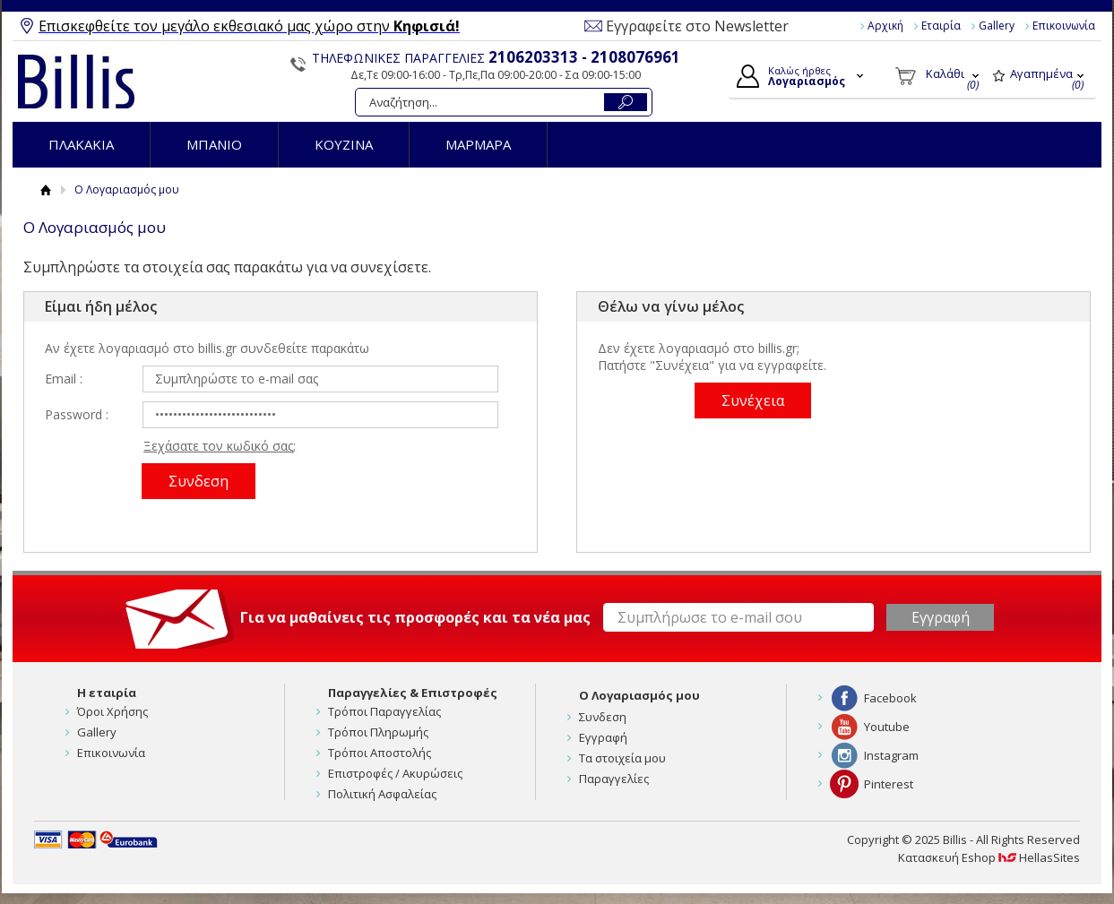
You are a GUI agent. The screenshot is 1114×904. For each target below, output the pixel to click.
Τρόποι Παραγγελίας (384, 711)
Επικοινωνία (1063, 25)
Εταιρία (941, 25)
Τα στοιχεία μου (622, 758)
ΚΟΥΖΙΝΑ (344, 144)
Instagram (891, 755)
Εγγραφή (603, 737)
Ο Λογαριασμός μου (639, 695)
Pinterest (888, 784)
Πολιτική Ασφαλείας (382, 794)
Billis (76, 81)
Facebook (890, 698)
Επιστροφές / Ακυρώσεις (395, 773)
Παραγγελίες (614, 779)
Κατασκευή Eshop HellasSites (989, 857)
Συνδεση (602, 717)
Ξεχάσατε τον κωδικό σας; (219, 445)
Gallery (997, 25)
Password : (76, 414)
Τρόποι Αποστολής (379, 753)
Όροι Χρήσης (112, 711)
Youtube (887, 727)
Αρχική (885, 25)
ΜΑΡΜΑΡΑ (478, 144)
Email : (63, 378)
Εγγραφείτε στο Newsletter (697, 26)
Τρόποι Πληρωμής (378, 732)
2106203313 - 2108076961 (584, 57)
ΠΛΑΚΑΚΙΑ (81, 144)
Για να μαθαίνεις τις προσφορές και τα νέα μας (415, 617)
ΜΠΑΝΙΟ (214, 144)
